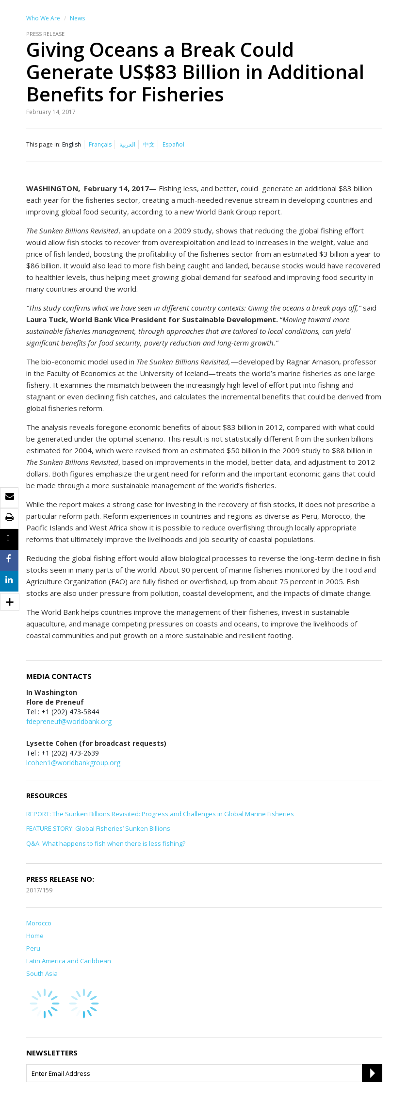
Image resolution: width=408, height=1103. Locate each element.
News (77, 18)
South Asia (42, 973)
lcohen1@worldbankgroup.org (73, 762)
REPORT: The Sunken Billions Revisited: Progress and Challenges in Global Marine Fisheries (160, 813)
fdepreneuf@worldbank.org (69, 721)
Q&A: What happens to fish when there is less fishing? (105, 843)
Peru (33, 948)
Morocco (38, 923)
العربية (127, 144)
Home (35, 935)
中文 (149, 144)
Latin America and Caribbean (68, 960)
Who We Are (43, 18)
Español (173, 144)
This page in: (43, 144)
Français (100, 144)
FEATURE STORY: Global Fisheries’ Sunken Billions (98, 828)
